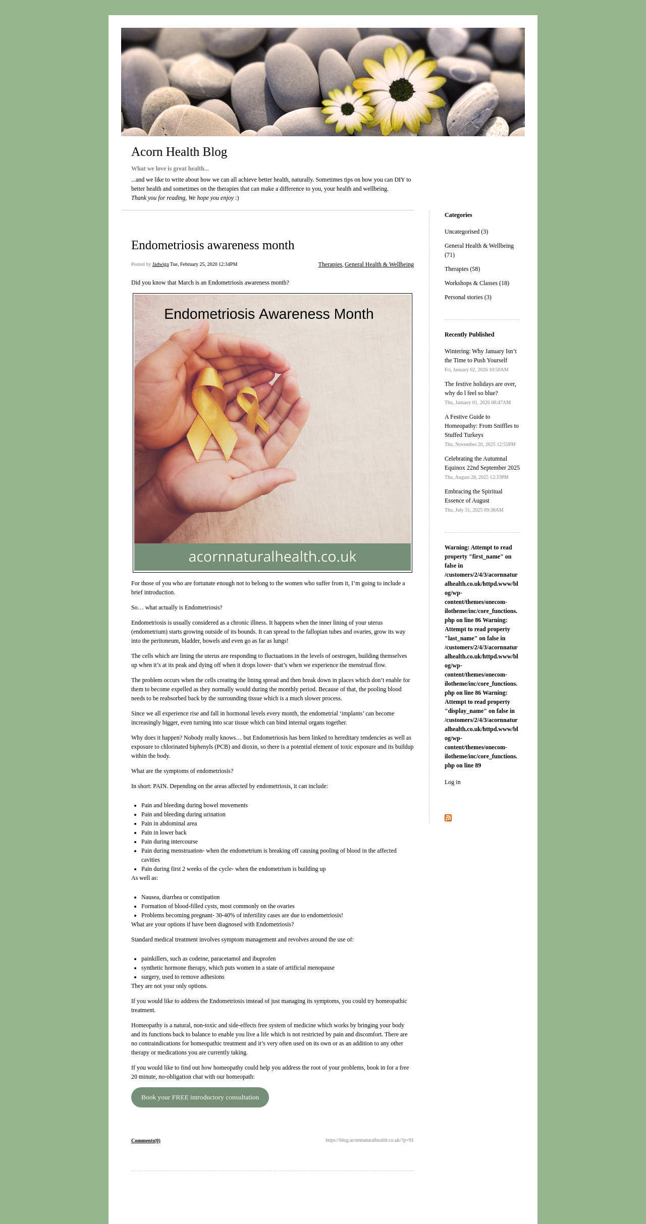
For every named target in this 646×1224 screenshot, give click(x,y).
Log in (453, 782)
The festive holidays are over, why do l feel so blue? (480, 392)
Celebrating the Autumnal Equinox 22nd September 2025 (482, 467)
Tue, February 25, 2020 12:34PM (204, 264)
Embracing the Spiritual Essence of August (474, 500)
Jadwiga (160, 264)
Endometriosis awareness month (213, 245)
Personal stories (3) (468, 297)
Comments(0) (145, 1140)
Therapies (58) (462, 268)
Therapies (330, 264)
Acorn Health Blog (179, 151)
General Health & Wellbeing (379, 264)
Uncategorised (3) (466, 231)
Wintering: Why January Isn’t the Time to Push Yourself (481, 360)
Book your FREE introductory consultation (200, 1097)
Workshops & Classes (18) (477, 283)
